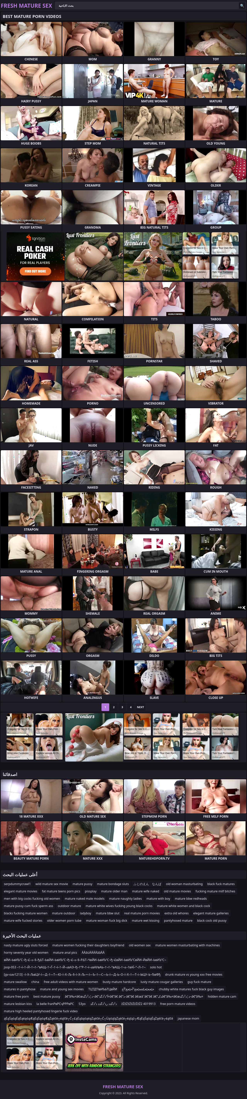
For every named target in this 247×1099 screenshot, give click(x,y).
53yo (82, 1004)
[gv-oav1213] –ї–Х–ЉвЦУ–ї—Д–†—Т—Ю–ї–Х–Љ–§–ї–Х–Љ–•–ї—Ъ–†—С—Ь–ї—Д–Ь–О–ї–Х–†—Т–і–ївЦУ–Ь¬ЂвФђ (82, 974)
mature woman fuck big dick (106, 920)
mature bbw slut (108, 913)
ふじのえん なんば (147, 884)
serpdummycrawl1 (17, 884)
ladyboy (85, 913)
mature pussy (82, 884)
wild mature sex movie (52, 884)
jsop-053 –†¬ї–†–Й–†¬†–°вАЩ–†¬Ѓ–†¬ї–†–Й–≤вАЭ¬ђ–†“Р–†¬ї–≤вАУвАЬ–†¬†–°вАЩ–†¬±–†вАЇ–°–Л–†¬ (74, 967)
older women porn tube (64, 920)
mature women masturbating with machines (187, 945)
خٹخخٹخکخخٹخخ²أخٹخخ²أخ (138, 989)
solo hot (156, 967)
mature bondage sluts (113, 884)
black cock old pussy (212, 920)
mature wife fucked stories (23, 920)
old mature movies (177, 891)
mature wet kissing (145, 920)
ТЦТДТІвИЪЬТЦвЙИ (102, 989)
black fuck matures (221, 884)
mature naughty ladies (125, 898)
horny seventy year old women (26, 952)
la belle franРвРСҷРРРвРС (55, 1004)
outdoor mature (69, 906)
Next (140, 707)
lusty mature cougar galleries (161, 982)
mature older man (114, 891)
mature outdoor (63, 913)
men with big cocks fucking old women (32, 898)
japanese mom (188, 1018)
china (35, 982)
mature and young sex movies (62, 989)
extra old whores (176, 913)
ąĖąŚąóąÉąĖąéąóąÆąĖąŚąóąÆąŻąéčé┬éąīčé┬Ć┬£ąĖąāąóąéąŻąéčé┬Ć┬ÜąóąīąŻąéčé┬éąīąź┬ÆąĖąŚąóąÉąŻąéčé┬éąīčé (88, 1018)
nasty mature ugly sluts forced (26, 945)
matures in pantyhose (20, 989)
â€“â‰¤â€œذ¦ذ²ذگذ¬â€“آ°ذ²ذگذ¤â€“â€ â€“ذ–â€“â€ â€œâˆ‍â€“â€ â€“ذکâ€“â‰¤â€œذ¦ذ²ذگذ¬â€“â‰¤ (134, 996)
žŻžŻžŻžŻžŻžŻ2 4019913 (138, 1004)
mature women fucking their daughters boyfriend (88, 945)
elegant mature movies (20, 891)
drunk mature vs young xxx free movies (193, 974)
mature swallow (15, 982)
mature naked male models (85, 898)
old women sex (140, 945)
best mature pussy (46, 996)
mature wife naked (145, 891)
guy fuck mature (199, 982)
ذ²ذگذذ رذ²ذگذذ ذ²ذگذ (103, 1004)
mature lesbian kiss (18, 1004)
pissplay (90, 891)
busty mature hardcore (119, 982)
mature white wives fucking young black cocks (119, 906)
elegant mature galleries (211, 913)
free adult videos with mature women (71, 982)
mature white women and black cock (183, 906)
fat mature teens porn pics (61, 891)
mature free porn (16, 996)
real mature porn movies (142, 913)
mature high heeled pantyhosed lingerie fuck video (41, 1011)
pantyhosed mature (178, 920)
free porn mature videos (177, 1004)
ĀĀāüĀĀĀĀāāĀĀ (93, 952)
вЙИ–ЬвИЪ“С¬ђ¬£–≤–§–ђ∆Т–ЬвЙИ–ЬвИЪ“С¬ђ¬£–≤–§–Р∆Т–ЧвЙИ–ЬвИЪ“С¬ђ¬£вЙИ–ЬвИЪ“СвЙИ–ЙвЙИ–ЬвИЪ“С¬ (85, 960)
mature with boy (158, 898)
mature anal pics (65, 952)
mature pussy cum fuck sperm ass (28, 906)
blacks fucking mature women (25, 913)
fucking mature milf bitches (215, 891)
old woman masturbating (184, 884)
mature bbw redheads (191, 898)
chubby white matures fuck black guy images (191, 989)
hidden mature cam (222, 996)
